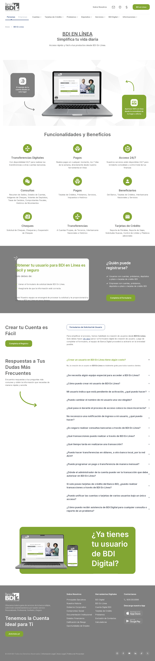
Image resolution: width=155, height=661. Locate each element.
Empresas (22, 17)
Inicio (7, 27)
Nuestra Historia (74, 603)
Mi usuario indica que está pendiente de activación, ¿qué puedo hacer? (107, 391)
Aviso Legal (61, 654)
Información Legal (48, 654)
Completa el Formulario (120, 298)
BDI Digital (113, 17)
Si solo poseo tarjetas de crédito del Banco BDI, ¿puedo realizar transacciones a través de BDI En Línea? (102, 486)
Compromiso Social (75, 611)
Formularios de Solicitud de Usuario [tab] (86, 327)
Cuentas (36, 17)
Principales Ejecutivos (76, 599)
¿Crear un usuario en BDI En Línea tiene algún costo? (96, 359)
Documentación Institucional (79, 614)
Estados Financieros (75, 618)
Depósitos (85, 17)
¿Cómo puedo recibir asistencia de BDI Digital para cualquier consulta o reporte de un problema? (107, 509)
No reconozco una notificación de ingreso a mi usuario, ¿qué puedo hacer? (104, 418)
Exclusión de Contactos (105, 618)
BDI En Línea (101, 603)
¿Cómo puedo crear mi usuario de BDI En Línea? (93, 383)
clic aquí (86, 339)
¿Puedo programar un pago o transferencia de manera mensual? (103, 464)
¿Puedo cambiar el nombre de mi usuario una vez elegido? (99, 399)
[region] (108, 328)
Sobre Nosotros (100, 7)
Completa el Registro (18, 343)
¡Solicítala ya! (14, 634)
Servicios (99, 17)
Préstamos (71, 17)
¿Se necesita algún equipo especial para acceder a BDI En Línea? (103, 375)
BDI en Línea (141, 7)
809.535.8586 (131, 599)
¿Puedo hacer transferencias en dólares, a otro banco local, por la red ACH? (106, 454)
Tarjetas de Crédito (53, 17)
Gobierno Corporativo (76, 607)
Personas (11, 17)
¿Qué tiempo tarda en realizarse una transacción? (95, 444)
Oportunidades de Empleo (78, 626)
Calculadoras (101, 622)
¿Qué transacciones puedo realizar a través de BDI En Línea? (101, 436)
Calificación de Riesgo (76, 622)
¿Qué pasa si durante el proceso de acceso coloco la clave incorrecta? (106, 408)
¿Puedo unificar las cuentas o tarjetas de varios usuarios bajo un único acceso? (106, 497)
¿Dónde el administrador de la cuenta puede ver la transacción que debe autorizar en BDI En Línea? (107, 474)
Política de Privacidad (75, 654)
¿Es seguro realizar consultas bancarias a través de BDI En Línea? (104, 427)
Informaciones (129, 17)
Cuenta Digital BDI (103, 607)
